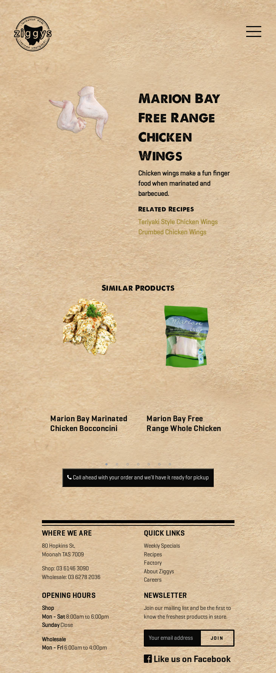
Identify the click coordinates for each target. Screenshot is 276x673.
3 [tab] (127, 464)
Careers (153, 579)
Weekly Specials (162, 545)
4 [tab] (138, 464)
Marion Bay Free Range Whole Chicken (183, 423)
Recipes (153, 554)
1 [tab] (106, 464)
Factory (153, 562)
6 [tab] (159, 464)
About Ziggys (159, 571)
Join (217, 638)
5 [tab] (149, 464)
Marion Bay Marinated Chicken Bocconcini (88, 423)
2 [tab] (117, 464)
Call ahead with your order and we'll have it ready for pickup (138, 477)
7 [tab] (170, 464)
